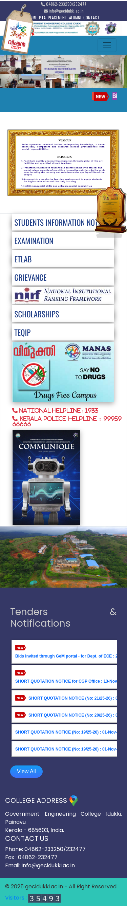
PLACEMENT (57, 17)
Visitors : (33, 898)
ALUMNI (75, 17)
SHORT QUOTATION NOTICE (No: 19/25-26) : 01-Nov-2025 (70, 731)
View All (26, 771)
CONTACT (91, 17)
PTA (42, 17)
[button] (9, 71)
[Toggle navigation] (107, 45)
